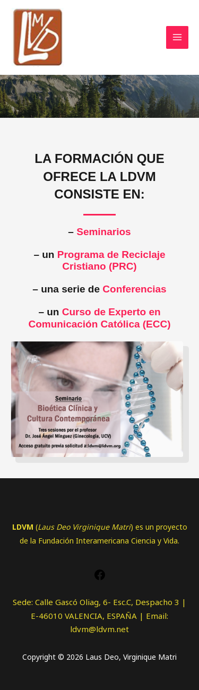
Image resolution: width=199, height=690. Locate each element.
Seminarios (103, 231)
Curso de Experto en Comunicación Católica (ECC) (99, 318)
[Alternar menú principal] (177, 37)
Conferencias (134, 289)
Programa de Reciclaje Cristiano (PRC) (111, 260)
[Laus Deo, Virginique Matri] (37, 37)
